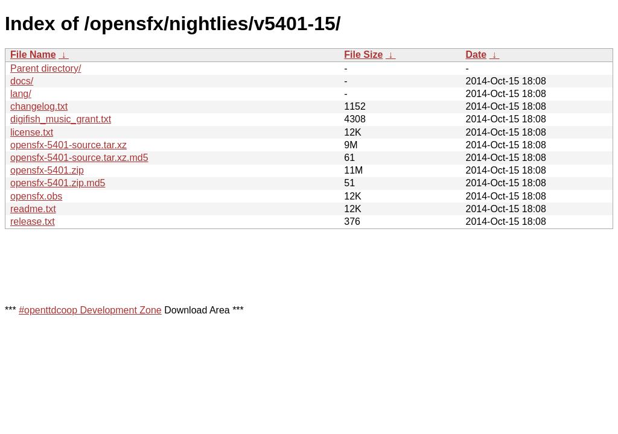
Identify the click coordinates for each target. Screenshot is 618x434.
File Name (33, 54)
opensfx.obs (36, 196)
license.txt (31, 132)
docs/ (21, 81)
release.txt (32, 221)
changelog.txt (39, 106)
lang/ (20, 94)
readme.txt (33, 209)
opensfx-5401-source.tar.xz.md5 (79, 158)
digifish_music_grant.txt (60, 119)
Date (475, 54)
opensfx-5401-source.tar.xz (68, 145)
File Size (363, 54)
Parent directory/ (45, 68)
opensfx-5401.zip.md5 (57, 183)
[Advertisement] (224, 266)
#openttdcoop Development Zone (90, 310)
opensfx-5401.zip (47, 170)
